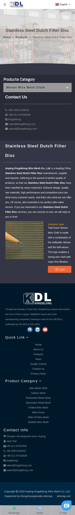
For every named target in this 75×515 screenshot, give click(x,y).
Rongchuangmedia (32, 496)
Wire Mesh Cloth (38, 388)
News (38, 359)
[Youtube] (45, 329)
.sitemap (47, 496)
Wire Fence (38, 412)
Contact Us (38, 368)
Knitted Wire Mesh (38, 407)
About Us (38, 349)
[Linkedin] (37, 329)
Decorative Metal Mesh (38, 402)
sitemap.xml (64, 496)
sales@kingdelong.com (19, 465)
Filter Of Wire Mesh (38, 417)
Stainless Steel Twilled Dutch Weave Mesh (59, 224)
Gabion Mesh (38, 393)
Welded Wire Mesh (38, 422)
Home (38, 344)
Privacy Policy (38, 373)
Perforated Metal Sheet (38, 397)
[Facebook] (30, 329)
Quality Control (38, 364)
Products (38, 354)
